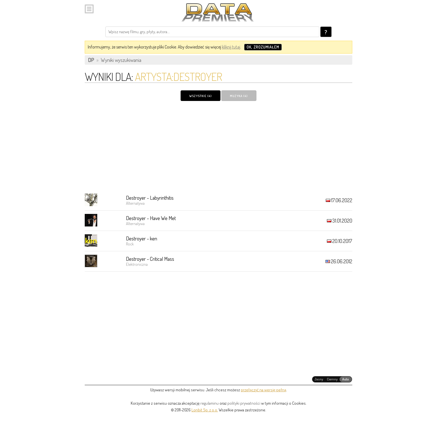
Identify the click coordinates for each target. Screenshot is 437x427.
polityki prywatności (243, 403)
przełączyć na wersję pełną (263, 389)
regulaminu (209, 403)
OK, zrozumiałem (263, 47)
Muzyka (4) (239, 96)
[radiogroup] (332, 379)
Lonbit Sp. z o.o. (204, 409)
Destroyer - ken (141, 238)
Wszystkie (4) (200, 96)
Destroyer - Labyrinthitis (150, 197)
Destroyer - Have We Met (151, 218)
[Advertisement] (218, 147)
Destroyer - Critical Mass (150, 258)
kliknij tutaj (231, 47)
